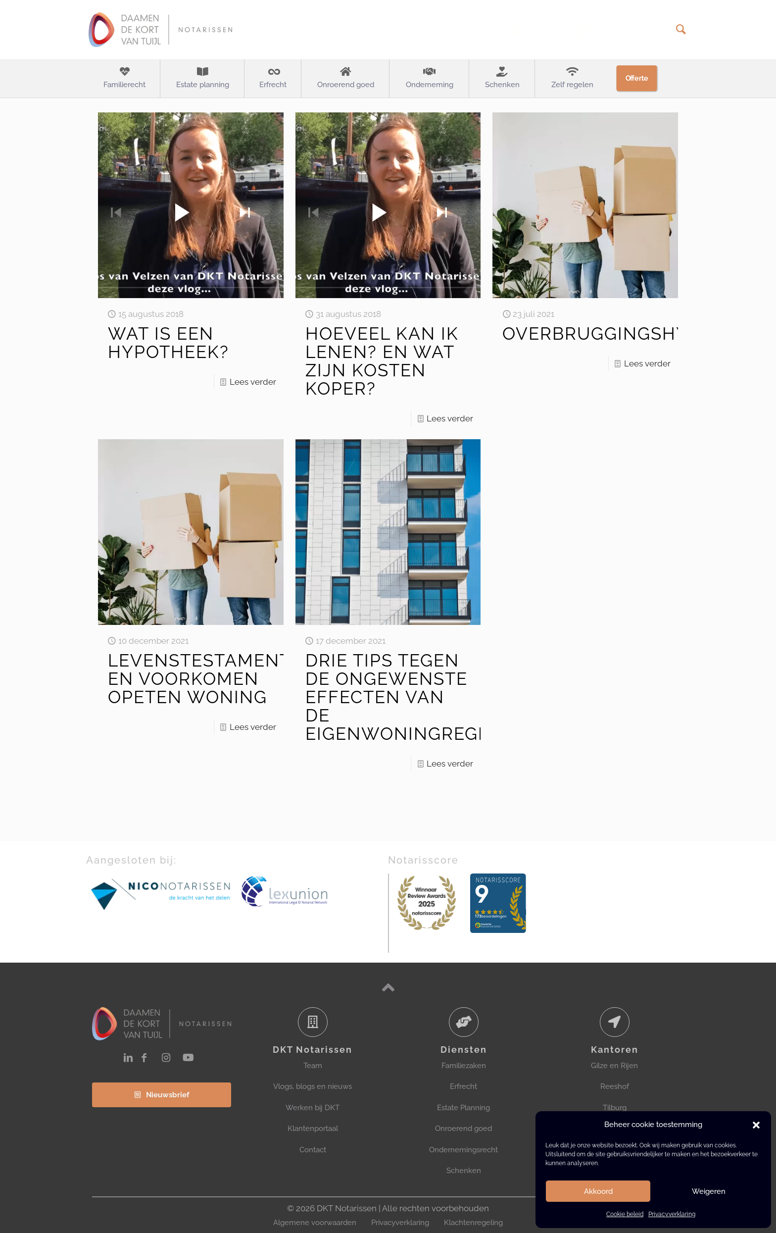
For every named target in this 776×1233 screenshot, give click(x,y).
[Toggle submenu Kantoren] (267, 29)
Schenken (463, 1170)
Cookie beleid (624, 1214)
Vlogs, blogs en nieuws (312, 1086)
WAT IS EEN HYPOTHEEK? (168, 342)
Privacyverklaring (671, 1214)
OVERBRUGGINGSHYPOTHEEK (638, 333)
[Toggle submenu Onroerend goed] (345, 78)
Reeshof (614, 1086)
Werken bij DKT (313, 1107)
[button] (756, 1125)
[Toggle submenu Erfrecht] (272, 78)
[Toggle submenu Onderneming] (429, 78)
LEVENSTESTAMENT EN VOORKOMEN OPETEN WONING (199, 678)
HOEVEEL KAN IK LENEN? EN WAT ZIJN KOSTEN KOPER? (382, 361)
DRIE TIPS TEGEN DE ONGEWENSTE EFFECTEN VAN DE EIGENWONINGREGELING (419, 697)
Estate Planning (463, 1107)
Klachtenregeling (473, 1222)
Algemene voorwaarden (314, 1222)
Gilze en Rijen (614, 1065)
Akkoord (598, 1191)
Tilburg (615, 1107)
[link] (161, 893)
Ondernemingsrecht (463, 1149)
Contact (312, 1149)
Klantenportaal (313, 1128)
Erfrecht (463, 1086)
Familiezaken (463, 1065)
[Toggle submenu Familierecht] (124, 78)
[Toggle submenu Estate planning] (202, 78)
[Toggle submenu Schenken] (502, 78)
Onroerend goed (463, 1128)
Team (312, 1065)
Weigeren (709, 1191)
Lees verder (253, 382)
